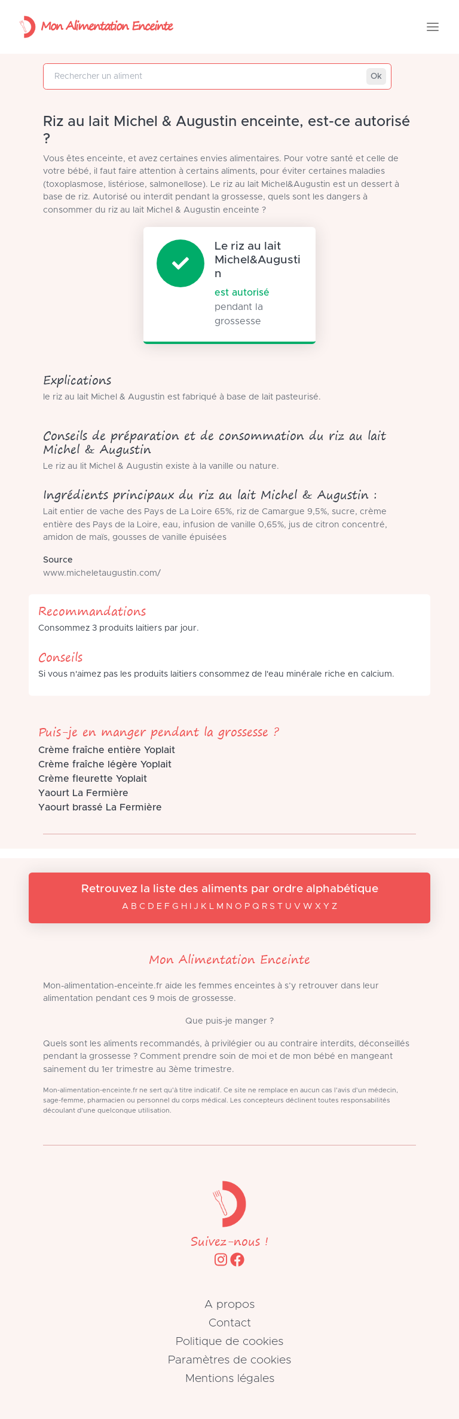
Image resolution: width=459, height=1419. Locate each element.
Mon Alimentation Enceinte (93, 27)
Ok (376, 76)
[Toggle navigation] (433, 27)
